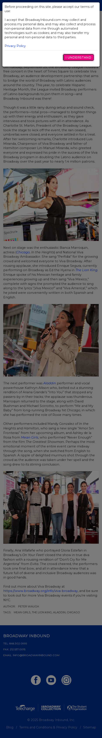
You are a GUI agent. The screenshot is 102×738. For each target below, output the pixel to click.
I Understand (78, 57)
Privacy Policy (15, 46)
